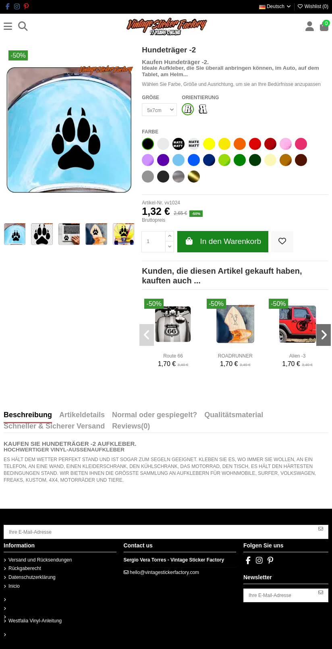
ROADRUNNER (235, 356)
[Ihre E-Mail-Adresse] (159, 531)
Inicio (14, 586)
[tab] (131, 428)
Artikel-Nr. (152, 203)
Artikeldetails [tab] (82, 415)
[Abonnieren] (320, 529)
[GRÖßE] (159, 109)
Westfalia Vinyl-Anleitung (35, 621)
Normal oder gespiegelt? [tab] (154, 415)
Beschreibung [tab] (28, 415)
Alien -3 (297, 356)
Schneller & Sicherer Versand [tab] (54, 426)
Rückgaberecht (24, 568)
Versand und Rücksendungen (40, 560)
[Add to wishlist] (282, 241)
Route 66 (173, 356)
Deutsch (275, 6)
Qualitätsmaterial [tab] (233, 415)
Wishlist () (312, 6)
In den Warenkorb (223, 241)
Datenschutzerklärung (32, 577)
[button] (146, 335)
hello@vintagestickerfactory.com (164, 572)
